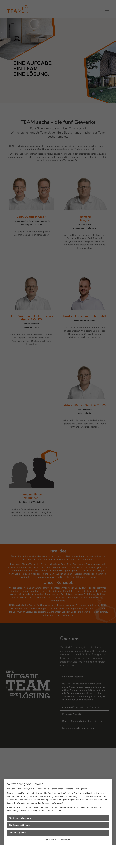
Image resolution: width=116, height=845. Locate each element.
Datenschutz (64, 840)
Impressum (51, 840)
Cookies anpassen (17, 832)
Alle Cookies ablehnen (19, 825)
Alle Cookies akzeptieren (20, 818)
